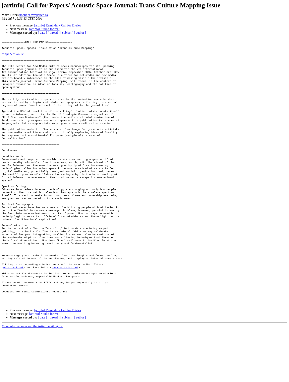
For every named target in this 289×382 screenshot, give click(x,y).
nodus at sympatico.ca (33, 15)
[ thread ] (54, 32)
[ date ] (42, 32)
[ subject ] (66, 32)
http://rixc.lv (12, 57)
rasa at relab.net (65, 313)
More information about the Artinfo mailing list (32, 378)
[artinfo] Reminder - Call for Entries (57, 25)
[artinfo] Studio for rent (44, 29)
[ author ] (80, 32)
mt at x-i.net (13, 313)
